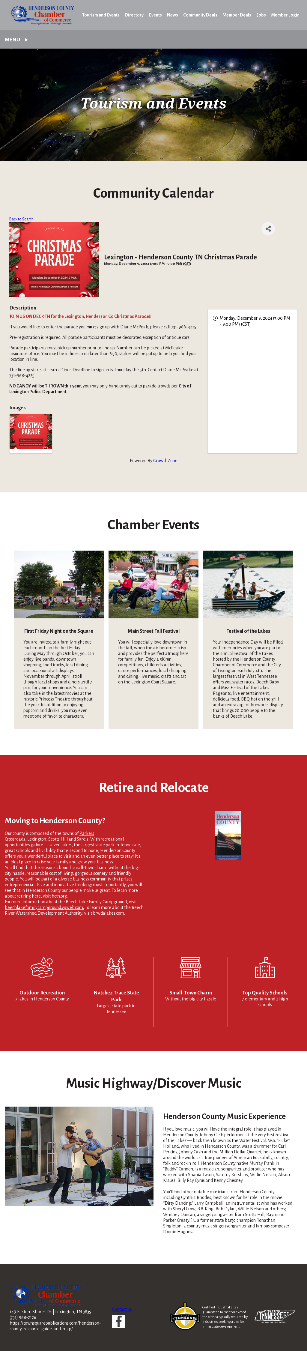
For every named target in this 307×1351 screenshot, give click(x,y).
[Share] (268, 228)
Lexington (36, 839)
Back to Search (21, 219)
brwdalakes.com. (109, 913)
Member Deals (236, 15)
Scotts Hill (58, 839)
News (172, 15)
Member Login (285, 15)
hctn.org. (60, 896)
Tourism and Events (101, 15)
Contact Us (122, 1309)
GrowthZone (165, 460)
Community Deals (200, 15)
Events (155, 15)
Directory (134, 15)
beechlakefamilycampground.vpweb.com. (44, 907)
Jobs (261, 15)
